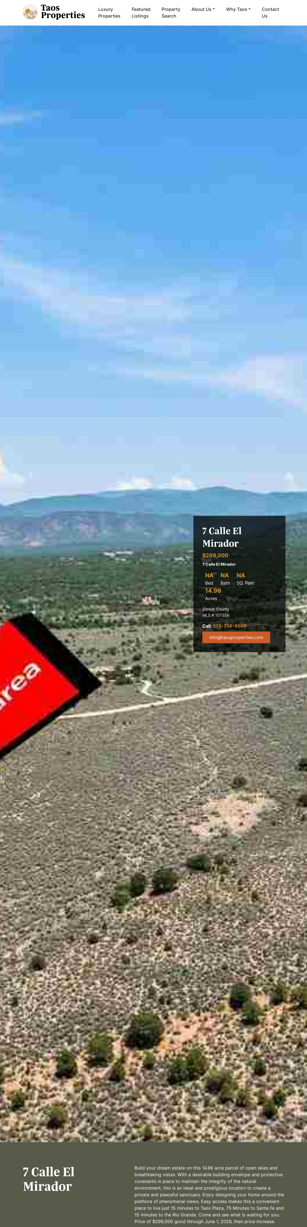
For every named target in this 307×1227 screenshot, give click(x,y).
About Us (201, 9)
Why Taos (236, 9)
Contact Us (270, 12)
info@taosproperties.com (236, 637)
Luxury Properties (109, 12)
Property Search (171, 12)
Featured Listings (141, 12)
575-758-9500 (229, 626)
